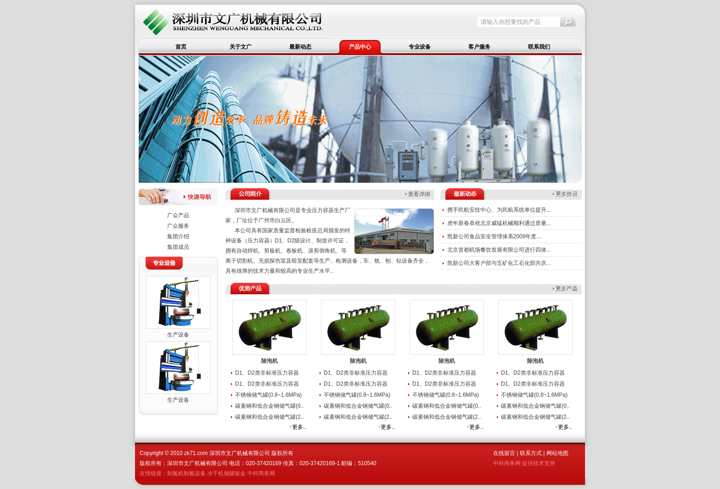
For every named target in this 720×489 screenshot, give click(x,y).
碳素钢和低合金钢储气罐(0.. (269, 406)
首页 (180, 47)
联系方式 (531, 453)
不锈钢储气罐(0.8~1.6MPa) (268, 395)
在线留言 (504, 453)
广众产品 (178, 215)
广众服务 (178, 226)
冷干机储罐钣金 (226, 473)
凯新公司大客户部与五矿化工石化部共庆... (499, 263)
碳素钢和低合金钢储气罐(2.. (269, 417)
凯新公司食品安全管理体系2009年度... (494, 236)
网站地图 (557, 453)
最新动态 (300, 47)
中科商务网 (261, 473)
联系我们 (539, 47)
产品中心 (360, 47)
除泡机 (269, 361)
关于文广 (241, 47)
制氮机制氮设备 (186, 473)
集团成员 (178, 247)
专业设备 (420, 47)
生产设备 (178, 335)
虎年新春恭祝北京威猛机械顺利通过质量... (499, 223)
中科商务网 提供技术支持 (524, 463)
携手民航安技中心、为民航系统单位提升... (499, 210)
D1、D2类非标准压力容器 (267, 373)
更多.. (299, 427)
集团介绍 (178, 236)
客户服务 (479, 47)
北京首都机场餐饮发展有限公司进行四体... (499, 250)
